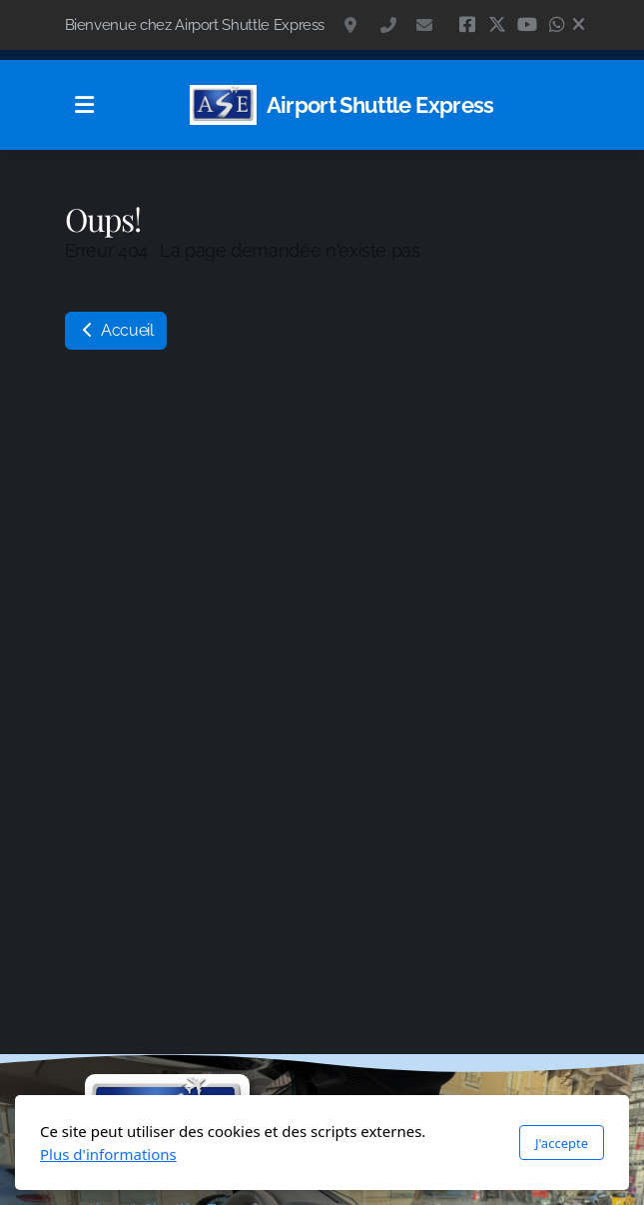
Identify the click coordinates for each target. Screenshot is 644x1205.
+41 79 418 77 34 (388, 25)
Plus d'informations (108, 1154)
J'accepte (561, 1143)
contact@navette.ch (424, 25)
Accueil (116, 330)
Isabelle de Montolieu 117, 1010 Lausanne (352, 25)
